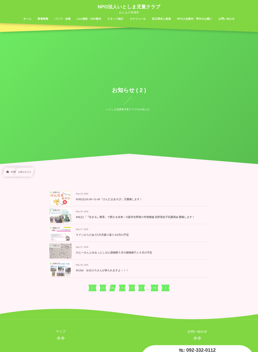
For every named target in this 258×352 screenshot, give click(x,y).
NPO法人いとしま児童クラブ (129, 7)
